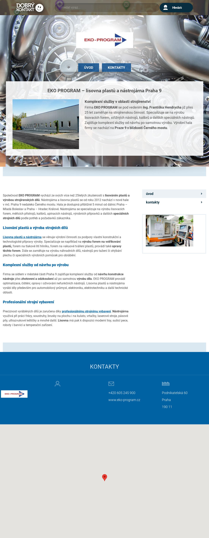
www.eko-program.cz (124, 400)
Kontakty (116, 68)
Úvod (88, 68)
